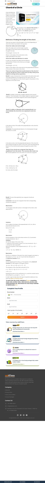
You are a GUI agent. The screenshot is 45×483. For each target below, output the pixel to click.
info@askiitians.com (11, 406)
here (16, 285)
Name (8, 298)
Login (36, 4)
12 (36, 313)
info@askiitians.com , (14, 418)
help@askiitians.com (10, 1)
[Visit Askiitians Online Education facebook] (17, 415)
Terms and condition (10, 394)
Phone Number (10, 292)
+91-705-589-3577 (35, 1)
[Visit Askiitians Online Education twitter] (21, 415)
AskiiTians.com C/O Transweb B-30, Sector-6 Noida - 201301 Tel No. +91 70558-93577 (21, 409)
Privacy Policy (8, 392)
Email (8, 304)
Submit (22, 317)
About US (7, 390)
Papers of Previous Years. (16, 278)
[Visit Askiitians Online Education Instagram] (24, 415)
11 (31, 313)
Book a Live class (8, 481)
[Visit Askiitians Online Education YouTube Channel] (27, 415)
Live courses (22, 481)
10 (27, 313)
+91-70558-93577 (10, 403)
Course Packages (9, 397)
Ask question (37, 481)
